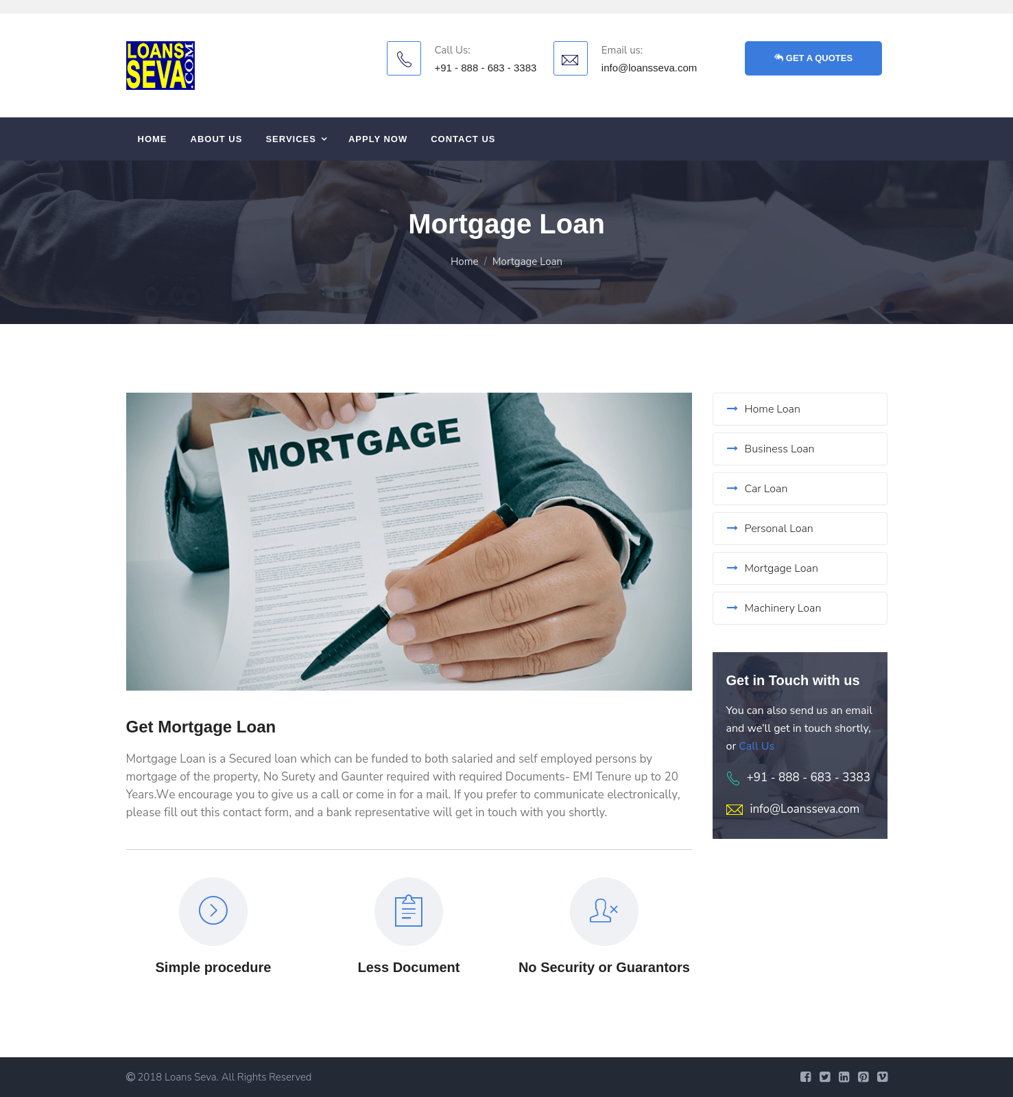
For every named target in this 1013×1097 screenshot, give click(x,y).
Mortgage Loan (772, 568)
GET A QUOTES (813, 58)
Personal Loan (770, 528)
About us (217, 139)
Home (152, 139)
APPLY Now (377, 139)
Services (290, 139)
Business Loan (771, 449)
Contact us (463, 139)
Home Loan (763, 409)
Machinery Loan (774, 608)
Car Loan (757, 488)
